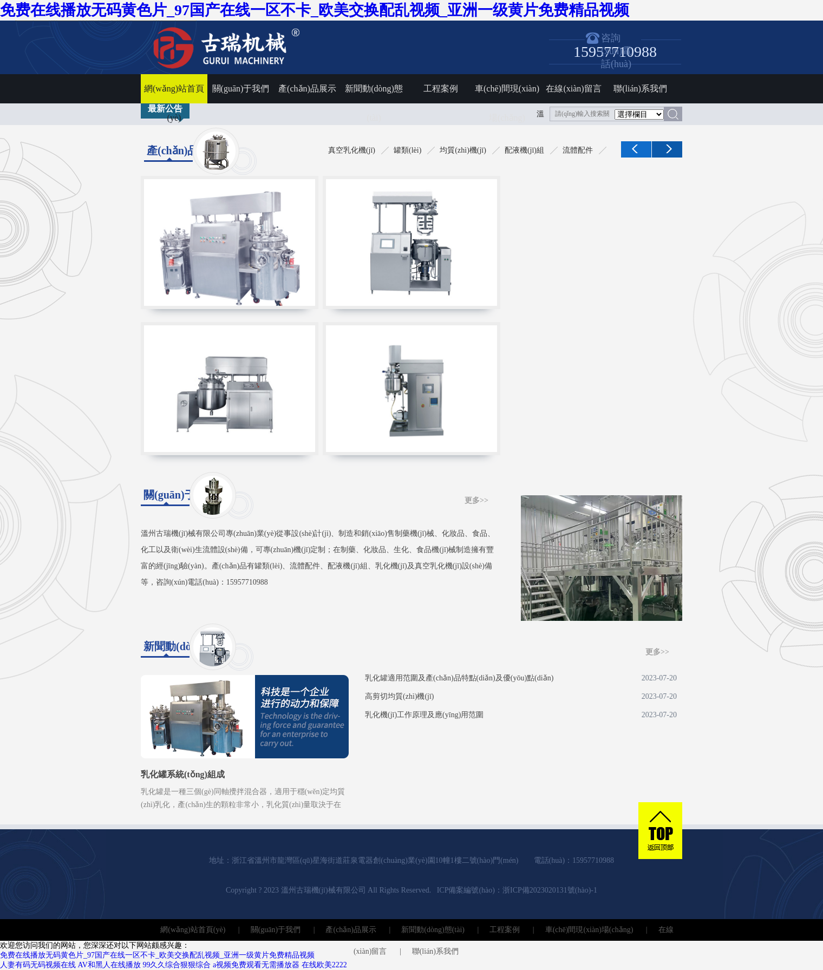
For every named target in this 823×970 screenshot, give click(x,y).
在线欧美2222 (324, 965)
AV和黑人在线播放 (109, 965)
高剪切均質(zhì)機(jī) (521, 696)
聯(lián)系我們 (640, 88)
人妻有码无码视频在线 (38, 965)
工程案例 (440, 88)
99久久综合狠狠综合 (176, 965)
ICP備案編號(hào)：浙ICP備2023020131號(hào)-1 (517, 890)
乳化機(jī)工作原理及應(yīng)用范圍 (521, 715)
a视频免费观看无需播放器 (256, 965)
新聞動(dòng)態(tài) (374, 93)
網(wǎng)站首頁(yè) (174, 93)
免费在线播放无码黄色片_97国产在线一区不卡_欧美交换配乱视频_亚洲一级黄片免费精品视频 (314, 10)
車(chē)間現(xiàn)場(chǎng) (507, 93)
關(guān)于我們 (241, 88)
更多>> (476, 500)
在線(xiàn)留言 (573, 88)
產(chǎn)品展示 (307, 88)
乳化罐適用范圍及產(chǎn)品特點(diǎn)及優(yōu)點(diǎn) (521, 678)
